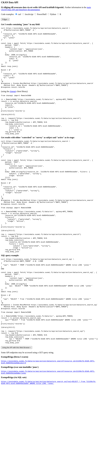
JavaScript (29, 14)
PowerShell (42, 14)
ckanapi (13, 103)
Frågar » (5, 19)
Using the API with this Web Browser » (16, 404)
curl (20, 14)
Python (53, 14)
